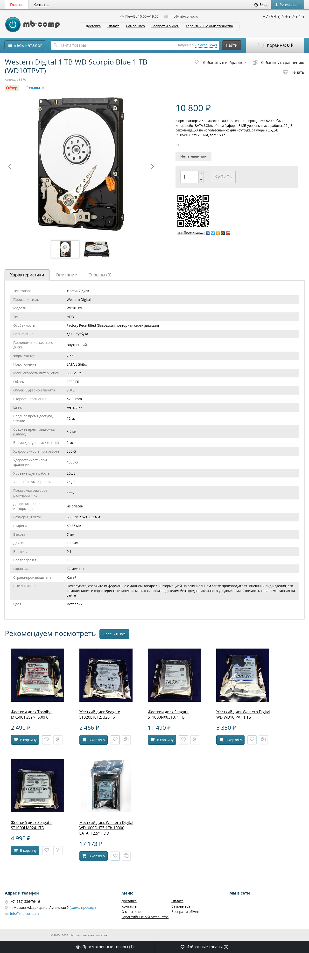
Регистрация (288, 4)
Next (152, 166)
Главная (17, 4)
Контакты (41, 4)
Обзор (11, 88)
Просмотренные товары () (104, 946)
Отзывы (33, 88)
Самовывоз (135, 26)
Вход (260, 4)
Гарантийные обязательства (209, 26)
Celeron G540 (206, 45)
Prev (9, 166)
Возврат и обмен (165, 26)
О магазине (131, 911)
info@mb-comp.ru (181, 16)
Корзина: (275, 45)
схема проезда (82, 907)
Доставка (93, 26)
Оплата (113, 26)
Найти (232, 45)
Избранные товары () (204, 946)
